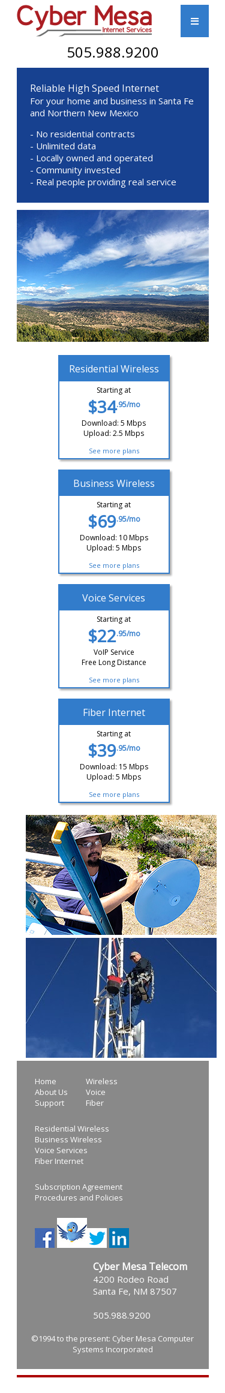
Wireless (102, 1081)
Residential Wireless (72, 1128)
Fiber (95, 1102)
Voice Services (61, 1150)
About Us (51, 1092)
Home (45, 1081)
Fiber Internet (59, 1161)
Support (49, 1102)
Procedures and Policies (79, 1197)
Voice (96, 1092)
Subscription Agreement (78, 1186)
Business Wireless (68, 1139)
